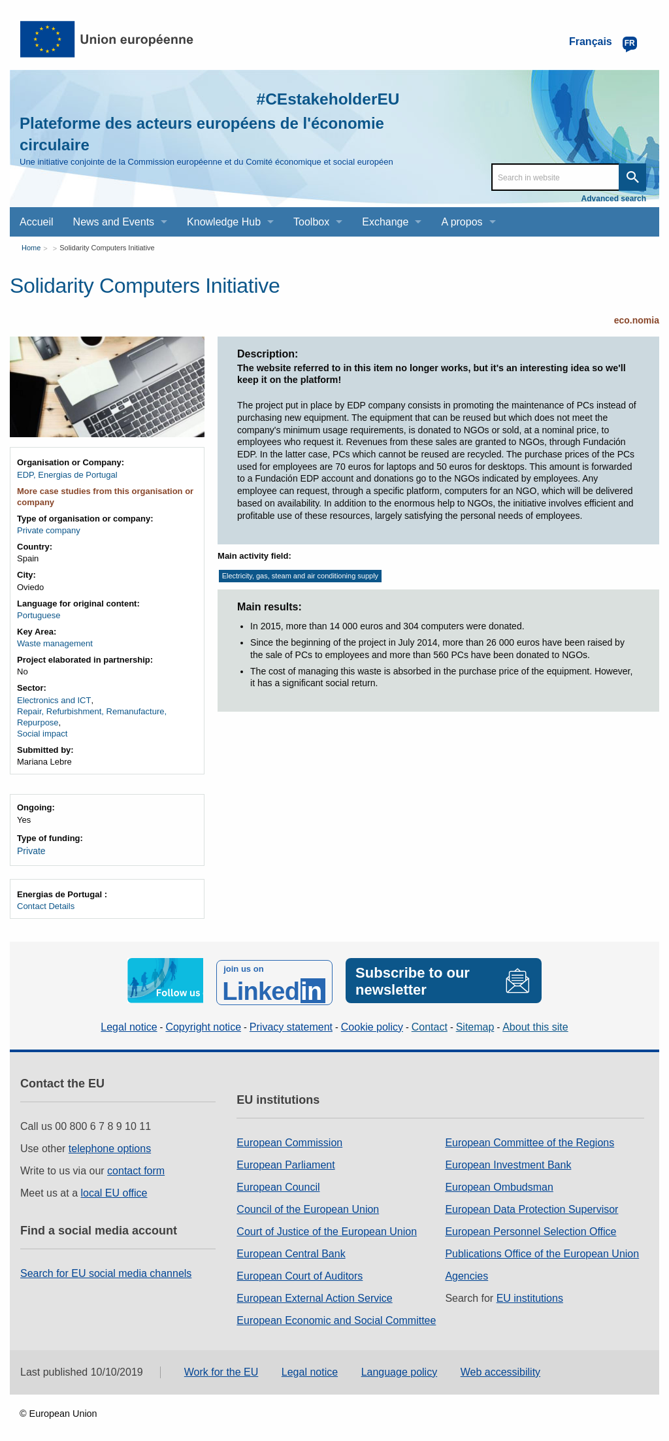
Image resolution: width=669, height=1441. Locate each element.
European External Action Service (314, 1293)
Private (30, 850)
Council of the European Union (308, 1204)
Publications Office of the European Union (542, 1248)
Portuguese (39, 615)
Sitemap (475, 1021)
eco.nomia (636, 320)
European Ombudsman (499, 1181)
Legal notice (129, 1021)
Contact (430, 1021)
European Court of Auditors (300, 1270)
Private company (48, 530)
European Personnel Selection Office (530, 1226)
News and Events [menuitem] (114, 221)
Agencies (466, 1270)
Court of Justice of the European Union (327, 1226)
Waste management (55, 643)
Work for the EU (221, 1366)
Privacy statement (291, 1021)
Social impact (42, 733)
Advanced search (613, 198)
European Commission (289, 1137)
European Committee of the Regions (529, 1137)
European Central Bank (291, 1248)
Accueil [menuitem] (37, 221)
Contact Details (45, 905)
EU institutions (530, 1293)
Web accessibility (500, 1366)
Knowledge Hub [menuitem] (224, 221)
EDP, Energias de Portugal (67, 475)
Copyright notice (203, 1021)
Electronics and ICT (54, 700)
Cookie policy (372, 1021)
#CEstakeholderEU (311, 97)
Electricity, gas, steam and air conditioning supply (300, 576)
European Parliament (285, 1159)
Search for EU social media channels (105, 1268)
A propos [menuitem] (461, 221)
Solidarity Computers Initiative (107, 248)
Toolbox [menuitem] (311, 221)
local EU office (114, 1187)
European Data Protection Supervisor (531, 1204)
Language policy (399, 1366)
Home (31, 248)
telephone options (110, 1143)
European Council (278, 1181)
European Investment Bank (508, 1159)
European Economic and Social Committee (336, 1315)
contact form (136, 1165)
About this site (535, 1021)
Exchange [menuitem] (385, 221)
